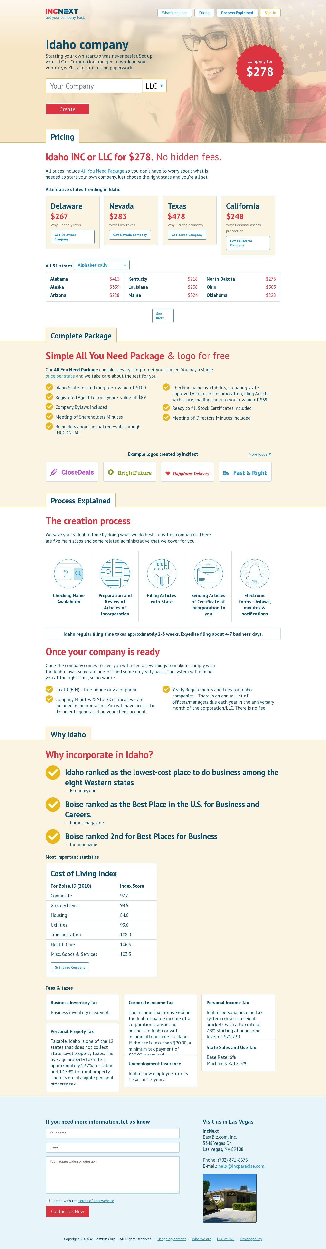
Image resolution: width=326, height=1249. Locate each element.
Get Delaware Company (65, 237)
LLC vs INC (225, 1238)
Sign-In (270, 12)
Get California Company (241, 243)
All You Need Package (102, 171)
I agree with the (80, 1200)
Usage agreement (171, 1238)
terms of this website (96, 1200)
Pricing (204, 12)
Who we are (201, 1238)
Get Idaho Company (70, 967)
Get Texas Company (187, 235)
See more (160, 315)
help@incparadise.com (241, 1166)
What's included (174, 12)
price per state (60, 376)
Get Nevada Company (130, 235)
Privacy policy (251, 1238)
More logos (258, 454)
